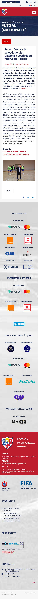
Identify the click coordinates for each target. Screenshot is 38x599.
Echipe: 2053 (8, 511)
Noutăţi (12, 22)
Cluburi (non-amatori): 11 (12, 518)
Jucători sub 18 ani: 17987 (12, 521)
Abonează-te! (11, 2)
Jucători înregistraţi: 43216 (13, 516)
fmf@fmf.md (9, 574)
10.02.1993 (5, 490)
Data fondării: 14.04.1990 (12, 508)
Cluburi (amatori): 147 (11, 513)
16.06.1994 (33, 488)
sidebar (6, 41)
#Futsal (8, 191)
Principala (5, 22)
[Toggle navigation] (34, 12)
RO (31, 5)
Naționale (19, 22)
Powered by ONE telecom (30, 593)
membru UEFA (6, 488)
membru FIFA (25, 488)
